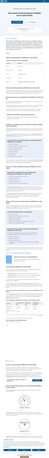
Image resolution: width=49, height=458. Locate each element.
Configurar (10, 450)
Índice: (8, 53)
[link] (24, 31)
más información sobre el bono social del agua (22, 252)
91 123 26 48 (17, 22)
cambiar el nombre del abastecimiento (15, 186)
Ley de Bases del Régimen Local (26, 283)
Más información (6, 447)
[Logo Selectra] (4, 1)
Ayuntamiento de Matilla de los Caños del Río (26, 81)
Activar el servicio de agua (10, 128)
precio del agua (12, 293)
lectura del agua (13, 390)
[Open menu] (44, 1)
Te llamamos (32, 22)
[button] (7, 19)
